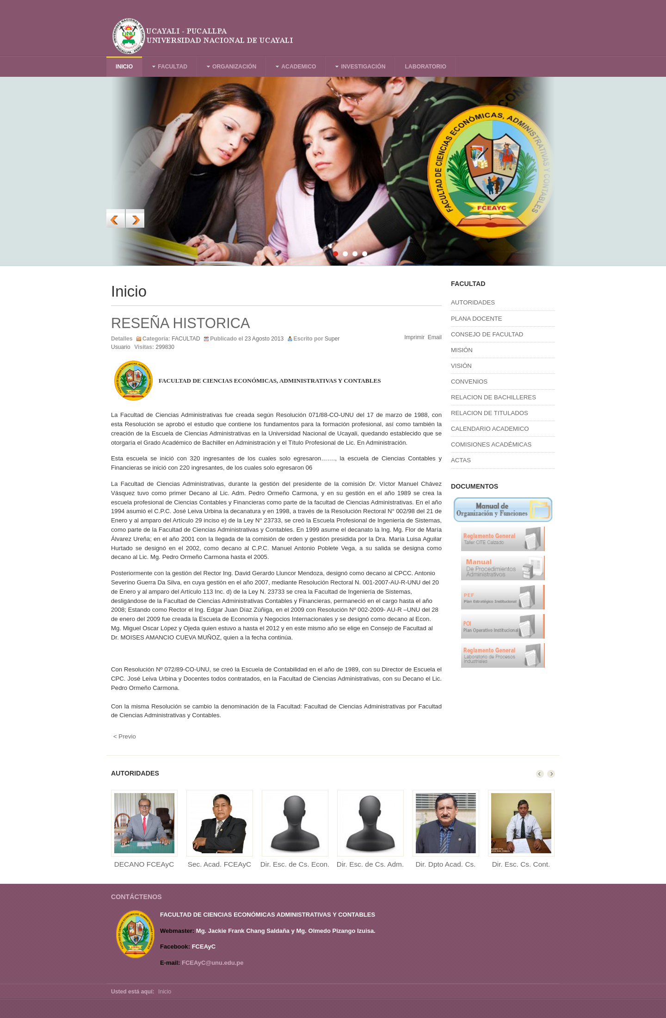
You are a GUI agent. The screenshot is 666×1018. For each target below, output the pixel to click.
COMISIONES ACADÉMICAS (491, 444)
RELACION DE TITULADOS (489, 413)
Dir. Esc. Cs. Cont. (521, 864)
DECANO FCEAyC (144, 864)
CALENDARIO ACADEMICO (490, 428)
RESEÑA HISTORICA (180, 323)
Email (435, 337)
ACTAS (461, 460)
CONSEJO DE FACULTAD (487, 334)
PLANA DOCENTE (476, 318)
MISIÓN (462, 350)
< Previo (124, 736)
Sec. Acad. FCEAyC (219, 864)
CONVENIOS (469, 381)
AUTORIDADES (473, 302)
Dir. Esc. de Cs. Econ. (295, 864)
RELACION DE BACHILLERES (493, 397)
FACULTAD (186, 338)
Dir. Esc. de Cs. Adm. (370, 864)
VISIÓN (461, 365)
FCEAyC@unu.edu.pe (213, 962)
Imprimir (414, 337)
